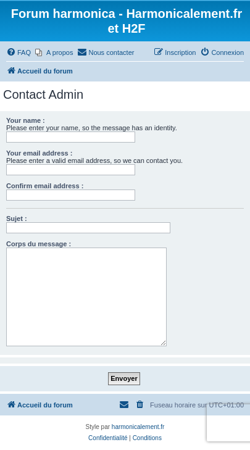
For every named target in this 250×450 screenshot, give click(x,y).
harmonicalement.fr (138, 426)
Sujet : (16, 218)
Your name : (25, 120)
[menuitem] (18, 52)
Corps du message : (38, 244)
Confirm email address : (44, 186)
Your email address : (39, 153)
